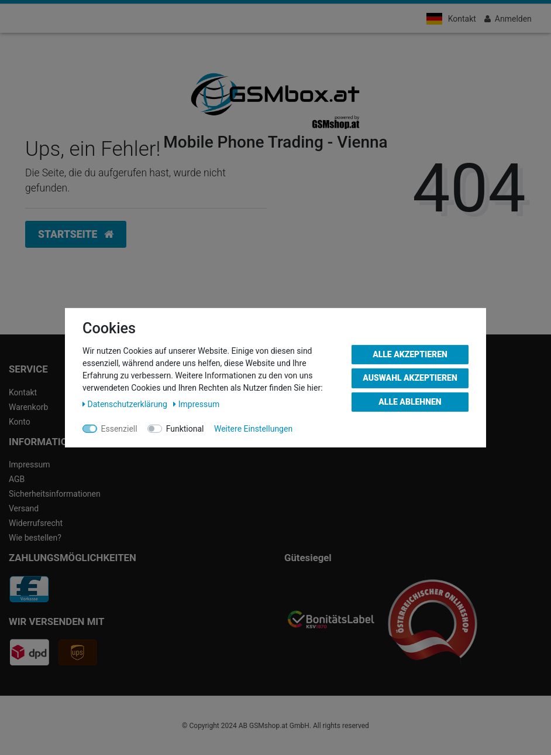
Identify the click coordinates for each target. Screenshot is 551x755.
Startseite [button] (75, 234)
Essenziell (119, 428)
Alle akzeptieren (410, 353)
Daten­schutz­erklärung (125, 403)
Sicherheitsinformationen (55, 493)
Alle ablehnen (409, 401)
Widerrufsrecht (36, 523)
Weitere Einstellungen (253, 428)
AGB (17, 479)
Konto (19, 421)
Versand (24, 508)
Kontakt (462, 18)
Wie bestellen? (35, 537)
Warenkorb (28, 407)
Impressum (29, 464)
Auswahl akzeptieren (410, 377)
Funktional (185, 428)
